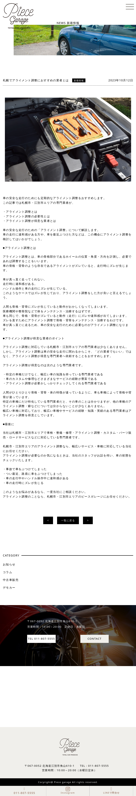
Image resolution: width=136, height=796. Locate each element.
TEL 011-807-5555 (41, 638)
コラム (7, 572)
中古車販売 (11, 580)
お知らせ (9, 564)
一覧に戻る (68, 520)
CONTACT (94, 638)
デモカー (9, 587)
